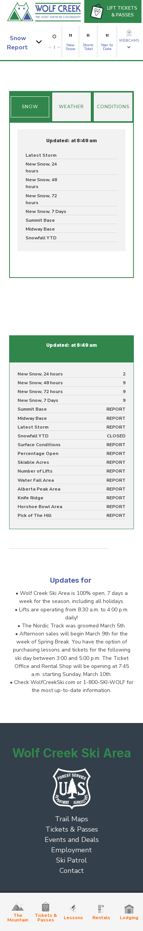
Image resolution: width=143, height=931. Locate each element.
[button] (25, 41)
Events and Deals (72, 839)
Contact (71, 870)
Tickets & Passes (71, 829)
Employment (71, 850)
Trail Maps (71, 819)
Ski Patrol (71, 860)
